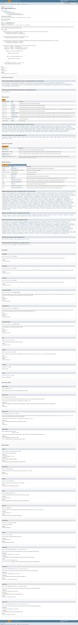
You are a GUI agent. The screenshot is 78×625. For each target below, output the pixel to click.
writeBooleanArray (71, 206)
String (8, 172)
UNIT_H (66, 137)
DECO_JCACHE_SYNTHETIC (34, 127)
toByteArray (63, 205)
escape (59, 222)
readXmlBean (47, 203)
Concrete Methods (22, 164)
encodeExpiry (29, 194)
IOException (24, 549)
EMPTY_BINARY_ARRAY (25, 128)
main (50, 198)
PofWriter (19, 185)
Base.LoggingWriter (6, 91)
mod (38, 228)
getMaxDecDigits (9, 224)
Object (15, 168)
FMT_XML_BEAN (15, 130)
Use (12, 1)
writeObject (8, 208)
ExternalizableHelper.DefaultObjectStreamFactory (35, 82)
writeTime (42, 208)
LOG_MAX (27, 137)
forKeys (19, 244)
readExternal (13, 179)
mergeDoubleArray (12, 228)
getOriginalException (24, 224)
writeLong (65, 207)
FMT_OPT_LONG (67, 129)
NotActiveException (6, 561)
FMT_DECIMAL (67, 128)
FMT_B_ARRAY (32, 128)
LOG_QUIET (35, 137)
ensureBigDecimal (5, 222)
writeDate (18, 207)
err (48, 222)
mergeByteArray (67, 227)
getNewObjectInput (12, 196)
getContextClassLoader (39, 223)
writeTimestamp (48, 208)
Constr (11, 4)
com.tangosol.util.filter (9, 6)
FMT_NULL (34, 129)
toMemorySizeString (39, 232)
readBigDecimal (60, 198)
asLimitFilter (7, 244)
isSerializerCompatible (66, 197)
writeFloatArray (43, 207)
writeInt (49, 207)
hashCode (57, 225)
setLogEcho (52, 230)
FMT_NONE (30, 129)
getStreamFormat (5, 197)
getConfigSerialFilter (29, 195)
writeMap (4, 208)
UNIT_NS (3, 138)
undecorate (19, 206)
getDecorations (64, 195)
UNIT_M (70, 137)
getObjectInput (20, 196)
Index (17, 1)
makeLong (43, 227)
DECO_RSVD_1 (64, 127)
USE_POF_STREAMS (44, 131)
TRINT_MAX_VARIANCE (36, 131)
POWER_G (47, 137)
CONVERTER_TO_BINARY (45, 126)
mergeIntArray (27, 228)
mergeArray (53, 227)
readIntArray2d (49, 200)
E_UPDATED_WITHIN (14, 116)
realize (69, 203)
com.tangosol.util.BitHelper (9, 12)
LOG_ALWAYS (4, 137)
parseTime (44, 229)
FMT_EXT (3, 129)
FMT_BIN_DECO (38, 128)
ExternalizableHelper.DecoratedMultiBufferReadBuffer (13, 82)
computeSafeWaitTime (56, 221)
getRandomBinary (49, 224)
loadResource (45, 198)
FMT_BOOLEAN (57, 128)
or (28, 244)
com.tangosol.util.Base (7, 11)
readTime (18, 203)
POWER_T (59, 137)
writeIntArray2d (59, 207)
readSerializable (62, 202)
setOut (56, 230)
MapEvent (20, 17)
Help (19, 1)
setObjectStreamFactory (42, 205)
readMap (16, 202)
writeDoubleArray (24, 207)
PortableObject (12, 17)
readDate (46, 199)
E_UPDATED (13, 110)
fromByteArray (10, 195)
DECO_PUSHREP (49, 127)
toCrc (17, 231)
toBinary (50, 205)
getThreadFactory (38, 225)
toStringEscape (14, 233)
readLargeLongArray (41, 201)
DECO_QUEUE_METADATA (57, 127)
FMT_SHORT (73, 129)
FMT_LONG (26, 129)
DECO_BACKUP (68, 126)
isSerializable (57, 197)
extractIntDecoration (44, 194)
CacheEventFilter (4, 20)
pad (58, 228)
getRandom (43, 224)
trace (26, 233)
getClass (22, 195)
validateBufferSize (31, 206)
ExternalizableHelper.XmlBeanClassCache (10, 86)
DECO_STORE (70, 127)
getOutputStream (55, 196)
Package (5, 1)
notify (15, 239)
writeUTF (64, 208)
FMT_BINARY (52, 128)
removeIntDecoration (6, 205)
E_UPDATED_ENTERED (14, 112)
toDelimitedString (41, 231)
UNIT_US (11, 138)
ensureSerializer (35, 194)
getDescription (14, 172)
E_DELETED (13, 105)
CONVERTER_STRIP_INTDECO (35, 126)
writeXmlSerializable (6, 209)
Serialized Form (14, 73)
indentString (67, 225)
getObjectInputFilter (28, 196)
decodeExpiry (65, 193)
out (47, 228)
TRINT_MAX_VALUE (28, 131)
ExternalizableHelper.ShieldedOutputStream (32, 85)
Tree (14, 1)
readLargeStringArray (60, 201)
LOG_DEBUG (14, 137)
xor (30, 244)
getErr (62, 223)
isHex (14, 227)
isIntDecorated (38, 197)
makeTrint (54, 198)
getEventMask (13, 174)
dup (67, 221)
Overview (2, 1)
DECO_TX (9, 128)
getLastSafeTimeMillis (69, 223)
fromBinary (52, 194)
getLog (3, 224)
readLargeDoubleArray (15, 201)
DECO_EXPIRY (10, 127)
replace (21, 205)
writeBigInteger (63, 206)
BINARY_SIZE (4, 126)
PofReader (19, 179)
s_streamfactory (12, 131)
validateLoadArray (40, 206)
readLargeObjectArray (50, 201)
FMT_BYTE (62, 128)
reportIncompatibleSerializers (30, 205)
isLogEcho (18, 227)
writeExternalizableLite (34, 207)
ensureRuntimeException (23, 222)
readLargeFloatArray (24, 201)
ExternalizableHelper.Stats (67, 85)
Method (14, 4)
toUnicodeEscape (21, 233)
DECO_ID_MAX (15, 127)
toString (12, 183)
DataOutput (19, 187)
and (2, 244)
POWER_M (55, 137)
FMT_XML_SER (21, 130)
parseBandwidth (63, 228)
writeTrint (54, 208)
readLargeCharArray (6, 201)
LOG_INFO (23, 137)
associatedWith (14, 244)
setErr (44, 230)
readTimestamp (24, 203)
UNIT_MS (73, 137)
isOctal (22, 227)
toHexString (31, 232)
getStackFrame (5, 225)
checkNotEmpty (37, 221)
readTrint (30, 203)
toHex (71, 231)
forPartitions (24, 244)
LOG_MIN (30, 137)
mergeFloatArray (20, 228)
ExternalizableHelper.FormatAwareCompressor (55, 82)
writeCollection (12, 207)
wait (67, 233)
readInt (27, 200)
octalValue (44, 228)
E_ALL (12, 103)
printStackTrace (69, 229)
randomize (4, 230)
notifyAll (19, 239)
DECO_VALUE (14, 128)
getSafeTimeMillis (71, 224)
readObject (25, 202)
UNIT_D (63, 137)
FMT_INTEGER (21, 129)
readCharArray (27, 199)
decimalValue (63, 221)
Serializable (28, 17)
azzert (3, 221)
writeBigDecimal (56, 206)
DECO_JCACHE (27, 127)
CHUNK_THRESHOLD (16, 126)
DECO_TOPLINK (4, 128)
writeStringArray (35, 208)
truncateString (55, 233)
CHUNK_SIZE (10, 126)
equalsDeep (44, 222)
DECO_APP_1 (52, 126)
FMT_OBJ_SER (45, 129)
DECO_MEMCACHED (43, 127)
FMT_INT (16, 129)
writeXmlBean (69, 208)
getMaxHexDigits (16, 224)
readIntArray (36, 200)
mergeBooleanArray (59, 227)
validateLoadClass (48, 206)
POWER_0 (43, 137)
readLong (67, 201)
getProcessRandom (36, 224)
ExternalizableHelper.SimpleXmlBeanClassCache (51, 85)
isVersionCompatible (6, 198)
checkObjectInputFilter (31, 193)
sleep (60, 230)
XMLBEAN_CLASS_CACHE (63, 131)
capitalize (31, 221)
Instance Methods (13, 164)
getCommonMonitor (14, 223)
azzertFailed (15, 221)
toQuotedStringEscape (65, 232)
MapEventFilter (5, 149)
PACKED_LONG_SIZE (65, 130)
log (25, 227)
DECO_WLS (19, 128)
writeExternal (14, 185)
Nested (5, 4)
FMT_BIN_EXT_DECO (45, 128)
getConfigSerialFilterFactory (41, 195)
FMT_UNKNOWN (9, 130)
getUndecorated (12, 197)
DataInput (19, 181)
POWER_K (51, 137)
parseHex (13, 229)
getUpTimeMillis (51, 225)
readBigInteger (67, 198)
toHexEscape (9, 232)
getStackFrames (12, 225)
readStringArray (5, 203)
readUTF (42, 203)
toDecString (34, 231)
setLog (48, 230)
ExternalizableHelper (39, 81)
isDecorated (25, 197)
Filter (17, 17)
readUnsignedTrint (36, 203)
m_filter (12, 118)
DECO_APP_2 (57, 126)
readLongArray (5, 202)
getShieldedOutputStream (64, 196)
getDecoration (50, 195)
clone (3, 239)
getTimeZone (45, 225)
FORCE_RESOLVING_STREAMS (30, 130)
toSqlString (73, 232)
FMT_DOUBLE (73, 128)
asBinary (4, 193)
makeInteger (37, 227)
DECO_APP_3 (63, 126)
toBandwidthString (65, 230)
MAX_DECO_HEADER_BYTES (49, 130)
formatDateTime (65, 222)
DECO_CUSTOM (4, 127)
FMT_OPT (50, 129)
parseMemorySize (23, 229)
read (22, 230)
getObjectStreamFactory (46, 196)
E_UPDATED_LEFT (14, 114)
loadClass (40, 198)
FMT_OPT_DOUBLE (55, 129)
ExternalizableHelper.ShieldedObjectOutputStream (12, 85)
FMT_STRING (4, 130)
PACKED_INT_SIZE (58, 130)
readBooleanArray (5, 199)
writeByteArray (5, 207)
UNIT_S (7, 138)
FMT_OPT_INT (61, 129)
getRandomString (64, 224)
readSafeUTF (50, 202)
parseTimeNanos (55, 229)
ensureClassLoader (13, 222)
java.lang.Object (4, 10)
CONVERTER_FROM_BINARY (24, 126)
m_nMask (12, 120)
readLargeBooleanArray (57, 200)
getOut (31, 224)
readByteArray (20, 199)
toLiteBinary (10, 206)
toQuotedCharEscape (56, 232)
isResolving (50, 197)
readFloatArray (16, 200)
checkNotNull (43, 221)
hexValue (62, 225)
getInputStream (5, 196)
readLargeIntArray (33, 201)
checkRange (49, 221)
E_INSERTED (13, 107)
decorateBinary (22, 194)
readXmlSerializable (54, 203)
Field (8, 4)
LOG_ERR (18, 137)
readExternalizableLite (68, 199)
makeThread (47, 227)
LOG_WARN (40, 137)
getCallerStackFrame (6, 223)
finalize (7, 239)
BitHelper (27, 213)
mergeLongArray (34, 228)
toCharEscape (13, 231)
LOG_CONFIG (9, 137)
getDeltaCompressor (71, 195)
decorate (70, 193)
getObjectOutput (37, 196)
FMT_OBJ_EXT (39, 129)
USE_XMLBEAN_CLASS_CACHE (53, 131)
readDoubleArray (51, 199)
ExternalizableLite (5, 17)
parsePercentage (38, 229)
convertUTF (60, 193)
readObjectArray (36, 202)
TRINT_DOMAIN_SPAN (20, 131)
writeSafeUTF (14, 208)
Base (35, 89)
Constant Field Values (6, 261)
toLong (15, 206)
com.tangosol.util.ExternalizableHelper (13, 13)
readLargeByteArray (67, 200)
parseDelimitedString (6, 229)
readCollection (40, 199)
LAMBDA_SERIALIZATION (39, 130)
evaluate (12, 170)
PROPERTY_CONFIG (5, 131)
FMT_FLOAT (8, 129)
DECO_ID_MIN (21, 127)
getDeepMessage (58, 223)
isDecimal (10, 227)
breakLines (21, 221)
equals (12, 168)
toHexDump (4, 232)
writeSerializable (28, 208)
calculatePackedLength (11, 193)
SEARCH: (65, 3)
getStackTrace (18, 225)
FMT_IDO (12, 129)
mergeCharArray (5, 228)
